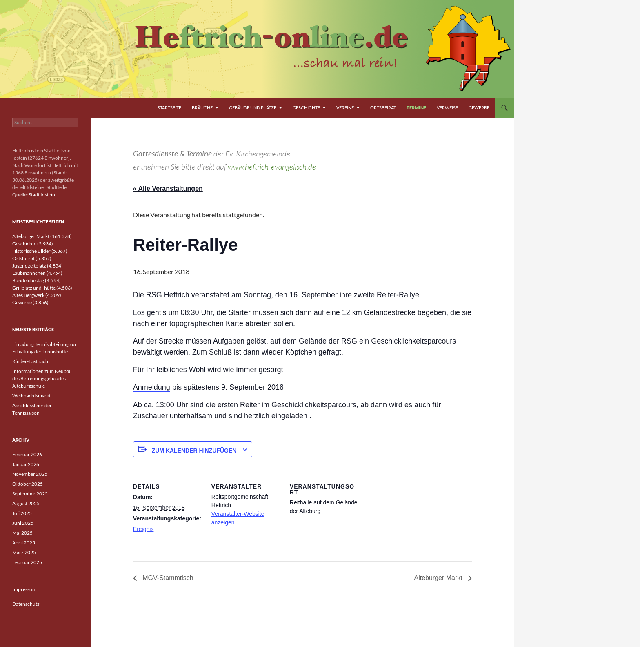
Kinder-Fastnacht (31, 361)
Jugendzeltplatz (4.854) (37, 266)
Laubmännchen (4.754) (37, 273)
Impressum (24, 589)
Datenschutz (26, 604)
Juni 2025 (22, 523)
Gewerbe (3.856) (30, 302)
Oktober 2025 (27, 484)
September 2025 (30, 494)
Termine (416, 107)
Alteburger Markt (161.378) (42, 236)
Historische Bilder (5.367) (39, 251)
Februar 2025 (27, 562)
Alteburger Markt (439, 577)
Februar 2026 (27, 454)
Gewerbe (479, 107)
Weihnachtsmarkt (31, 396)
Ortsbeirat (383, 107)
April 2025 (23, 543)
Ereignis (143, 529)
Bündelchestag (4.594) (36, 280)
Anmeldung (151, 387)
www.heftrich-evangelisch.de (272, 167)
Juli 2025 (22, 513)
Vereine (345, 107)
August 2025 (26, 503)
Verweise (447, 107)
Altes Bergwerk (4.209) (36, 295)
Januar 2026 (25, 464)
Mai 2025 (22, 533)
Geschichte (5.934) (32, 244)
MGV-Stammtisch (167, 577)
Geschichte (306, 107)
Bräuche (202, 107)
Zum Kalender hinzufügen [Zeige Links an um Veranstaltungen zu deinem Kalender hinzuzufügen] (194, 450)
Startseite (169, 107)
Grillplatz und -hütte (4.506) (42, 288)
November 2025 (29, 474)
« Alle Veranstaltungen (168, 188)
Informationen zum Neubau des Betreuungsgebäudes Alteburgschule (42, 378)
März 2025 (24, 552)
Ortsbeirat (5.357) (31, 258)
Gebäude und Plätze (252, 107)
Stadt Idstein (42, 195)
